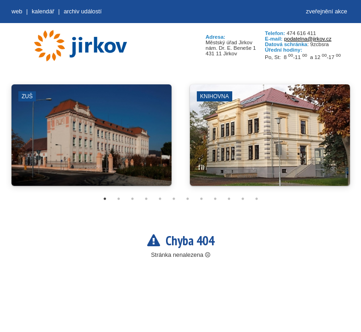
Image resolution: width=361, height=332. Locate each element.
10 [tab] (229, 198)
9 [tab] (215, 198)
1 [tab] (104, 198)
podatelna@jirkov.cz (308, 39)
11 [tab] (242, 198)
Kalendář (43, 11)
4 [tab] (146, 198)
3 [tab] (132, 198)
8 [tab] (201, 198)
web (16, 11)
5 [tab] (160, 198)
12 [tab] (256, 198)
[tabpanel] (91, 139)
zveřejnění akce (326, 11)
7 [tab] (187, 198)
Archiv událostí (82, 11)
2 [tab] (118, 198)
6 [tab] (173, 198)
